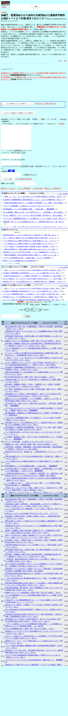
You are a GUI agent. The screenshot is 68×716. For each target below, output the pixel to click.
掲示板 (4, 7)
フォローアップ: (7, 69)
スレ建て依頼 (37, 193)
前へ (65, 60)
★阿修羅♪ (4, 12)
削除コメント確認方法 (52, 193)
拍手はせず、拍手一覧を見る (45, 103)
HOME (7, 5)
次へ (60, 60)
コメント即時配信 (24, 193)
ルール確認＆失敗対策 (23, 184)
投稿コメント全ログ (8, 193)
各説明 (61, 124)
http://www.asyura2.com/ (34, 307)
